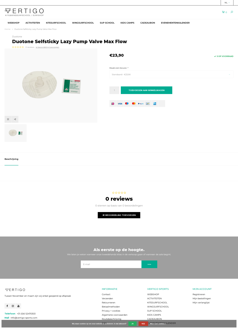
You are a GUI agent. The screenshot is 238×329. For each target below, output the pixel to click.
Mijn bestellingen (202, 285)
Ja (132, 324)
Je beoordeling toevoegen (119, 201)
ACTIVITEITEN (32, 22)
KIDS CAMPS (127, 22)
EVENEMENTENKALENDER (175, 22)
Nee (143, 324)
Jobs (104, 309)
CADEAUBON (147, 22)
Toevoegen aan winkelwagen (147, 90)
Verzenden (107, 285)
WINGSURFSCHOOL (83, 22)
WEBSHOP (13, 22)
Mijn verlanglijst (201, 289)
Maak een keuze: (118, 68)
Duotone (114, 36)
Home (7, 29)
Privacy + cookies (111, 297)
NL (227, 2)
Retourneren (108, 289)
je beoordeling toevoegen (144, 47)
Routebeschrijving (111, 305)
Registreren (199, 281)
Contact (106, 281)
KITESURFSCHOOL (56, 22)
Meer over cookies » (158, 324)
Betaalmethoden (111, 293)
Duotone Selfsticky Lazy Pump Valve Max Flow (35, 29)
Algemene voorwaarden (114, 301)
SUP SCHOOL (107, 22)
